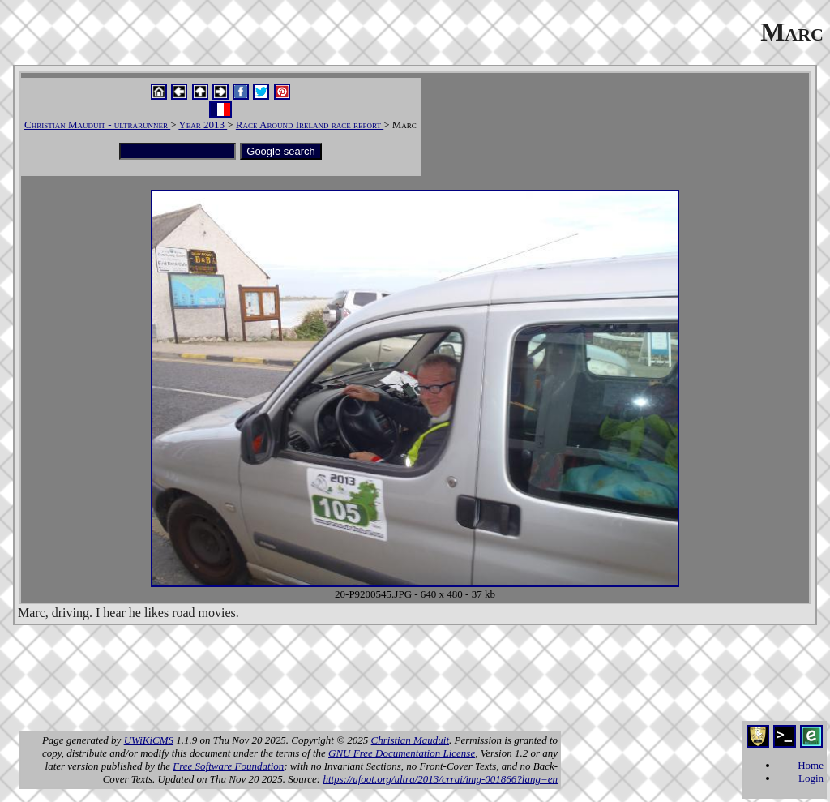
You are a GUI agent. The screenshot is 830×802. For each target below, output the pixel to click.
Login (811, 778)
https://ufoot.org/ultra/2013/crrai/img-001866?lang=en (440, 779)
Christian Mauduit (410, 740)
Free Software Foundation (228, 766)
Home (811, 765)
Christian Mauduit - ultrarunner (97, 124)
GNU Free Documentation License (401, 753)
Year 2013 (202, 124)
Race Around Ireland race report (309, 124)
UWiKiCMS (148, 740)
